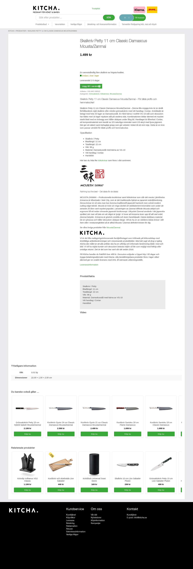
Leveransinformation (89, 265)
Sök (109, 17)
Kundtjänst (71, 515)
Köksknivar (104, 94)
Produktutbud (42, 24)
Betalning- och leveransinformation (102, 24)
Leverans (70, 520)
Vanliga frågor (76, 24)
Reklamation (71, 526)
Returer (69, 529)
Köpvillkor (70, 517)
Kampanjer (96, 523)
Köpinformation (98, 520)
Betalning (70, 523)
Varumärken (60, 24)
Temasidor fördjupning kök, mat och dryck (139, 24)
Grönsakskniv (94, 94)
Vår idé (94, 515)
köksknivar (103, 160)
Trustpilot (96, 8)
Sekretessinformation (75, 531)
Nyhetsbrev (96, 517)
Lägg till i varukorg (91, 86)
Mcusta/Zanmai (116, 94)
